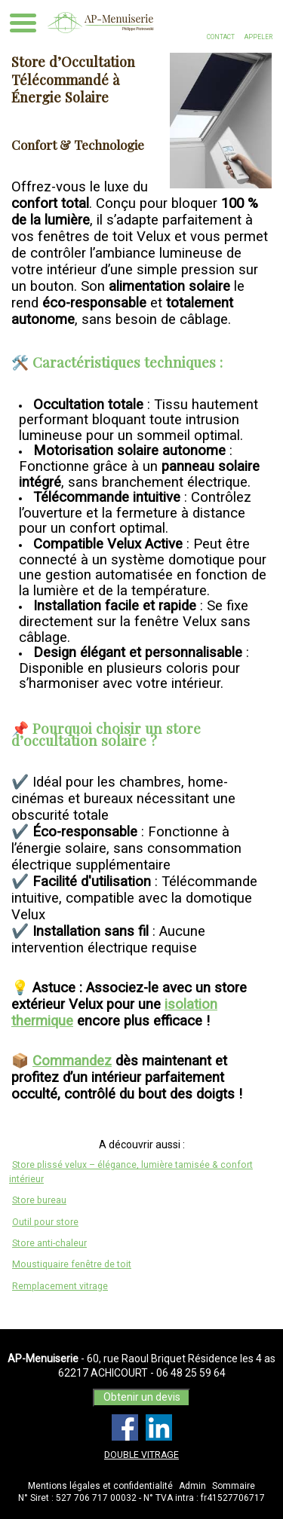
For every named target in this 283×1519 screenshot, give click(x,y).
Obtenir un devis (141, 1397)
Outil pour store (45, 1222)
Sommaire (233, 1486)
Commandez (72, 1061)
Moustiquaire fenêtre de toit (71, 1264)
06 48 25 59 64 (191, 1373)
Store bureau (39, 1200)
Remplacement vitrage (60, 1286)
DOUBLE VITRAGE (141, 1455)
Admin (192, 1486)
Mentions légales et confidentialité (100, 1486)
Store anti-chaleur (49, 1243)
